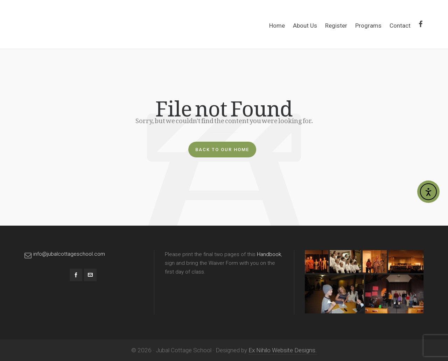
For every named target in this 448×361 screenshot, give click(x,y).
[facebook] (76, 275)
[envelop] (90, 275)
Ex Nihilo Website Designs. (282, 350)
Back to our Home (222, 149)
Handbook (269, 254)
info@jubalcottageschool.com (69, 254)
